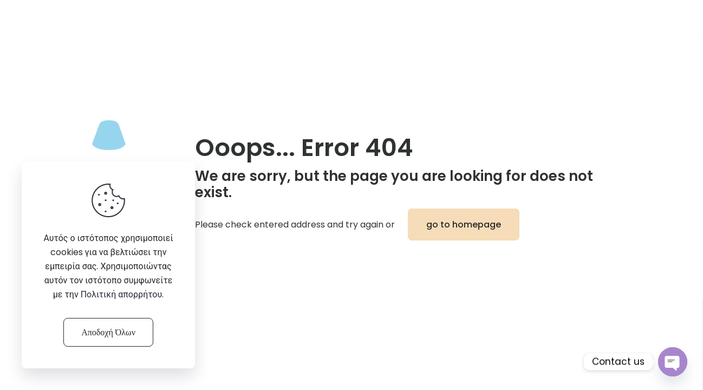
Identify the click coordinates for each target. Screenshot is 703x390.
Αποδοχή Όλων (108, 332)
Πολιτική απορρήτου (121, 294)
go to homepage (463, 224)
